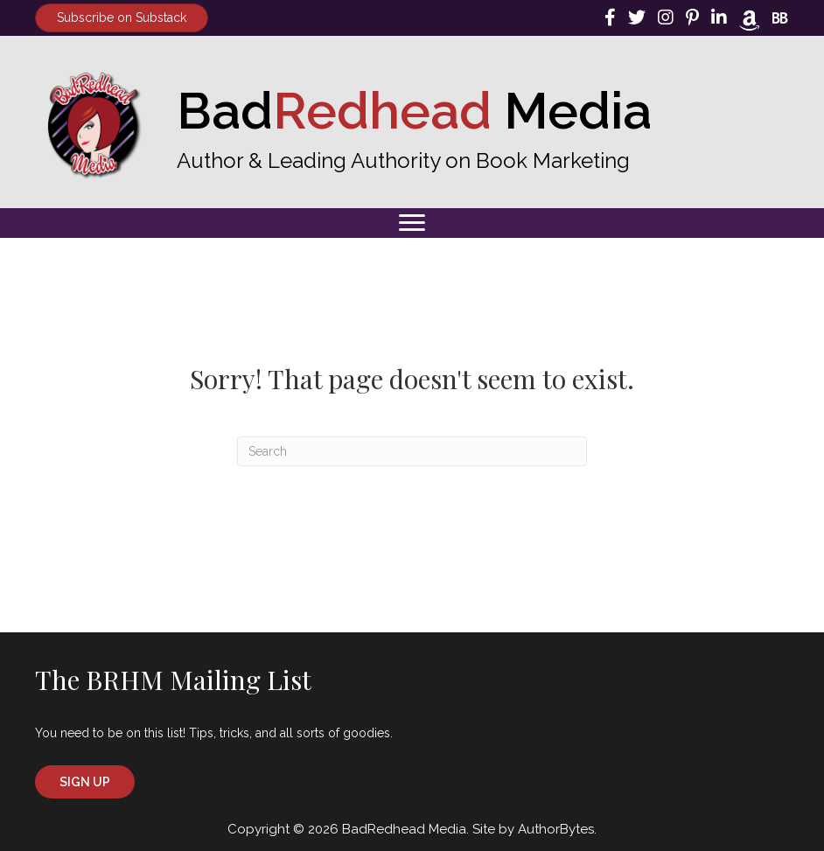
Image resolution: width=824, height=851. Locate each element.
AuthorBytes (556, 829)
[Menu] (412, 223)
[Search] (412, 451)
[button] (85, 782)
